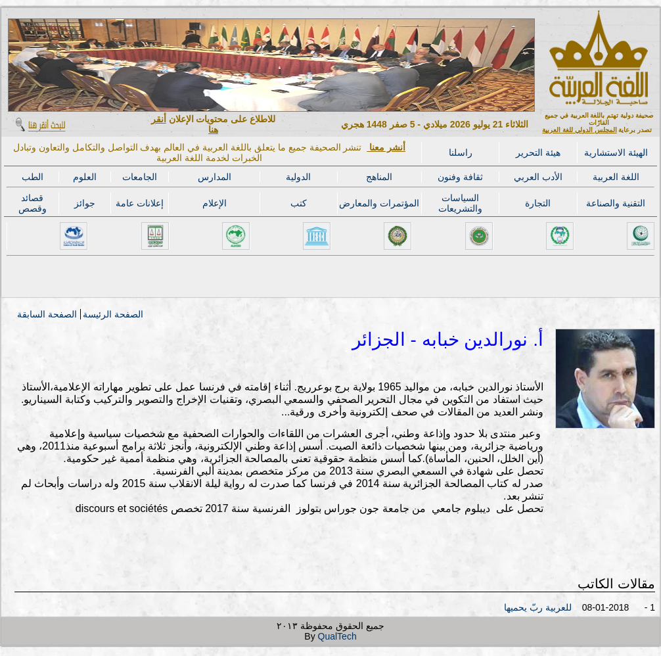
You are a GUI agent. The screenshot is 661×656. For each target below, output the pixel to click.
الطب (32, 177)
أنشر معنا (386, 147)
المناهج (379, 177)
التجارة (538, 203)
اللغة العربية (616, 177)
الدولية (298, 177)
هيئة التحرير (538, 152)
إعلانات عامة (140, 203)
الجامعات (139, 177)
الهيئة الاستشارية (616, 152)
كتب (298, 203)
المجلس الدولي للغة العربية (579, 129)
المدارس (214, 177)
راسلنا (460, 152)
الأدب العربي (538, 177)
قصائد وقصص (32, 203)
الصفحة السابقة (47, 314)
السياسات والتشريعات (460, 203)
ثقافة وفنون (460, 177)
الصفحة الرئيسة (113, 314)
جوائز (84, 203)
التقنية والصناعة (615, 203)
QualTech (337, 636)
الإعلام (214, 203)
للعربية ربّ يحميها (538, 607)
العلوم (85, 177)
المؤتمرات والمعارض (379, 203)
